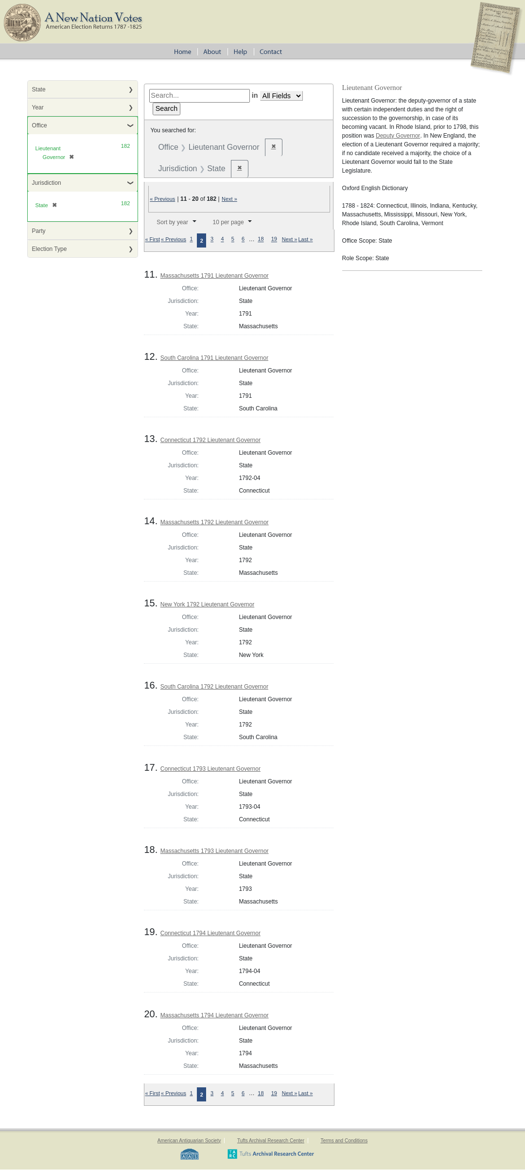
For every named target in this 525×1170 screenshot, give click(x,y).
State (39, 89)
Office (39, 125)
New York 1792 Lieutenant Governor (207, 604)
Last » (305, 239)
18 (260, 239)
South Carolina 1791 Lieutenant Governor (214, 358)
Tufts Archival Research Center (270, 1140)
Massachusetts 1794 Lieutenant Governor (214, 1015)
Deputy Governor (398, 135)
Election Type (49, 249)
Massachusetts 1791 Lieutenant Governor (214, 275)
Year (38, 107)
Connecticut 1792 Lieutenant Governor (210, 440)
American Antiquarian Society (189, 1140)
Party (39, 231)
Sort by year (172, 222)
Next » (229, 199)
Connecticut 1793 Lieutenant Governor (210, 768)
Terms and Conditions (344, 1140)
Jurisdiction (46, 182)
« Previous (162, 199)
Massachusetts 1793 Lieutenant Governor (214, 851)
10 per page (228, 222)
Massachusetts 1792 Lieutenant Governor (214, 522)
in (255, 95)
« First (152, 239)
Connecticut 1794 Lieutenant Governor (210, 933)
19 (274, 239)
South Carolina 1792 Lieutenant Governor (214, 686)
